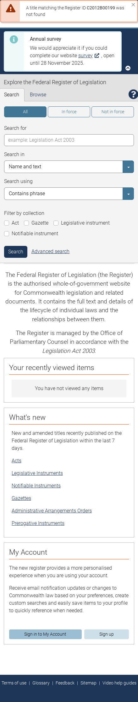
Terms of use (14, 682)
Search (15, 252)
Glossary (41, 682)
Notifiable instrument (35, 234)
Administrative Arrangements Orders (52, 511)
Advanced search (50, 251)
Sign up (106, 634)
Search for (15, 128)
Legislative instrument (85, 223)
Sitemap (88, 682)
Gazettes (21, 498)
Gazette (39, 223)
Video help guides (119, 682)
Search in (14, 154)
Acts (16, 461)
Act (15, 223)
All (25, 111)
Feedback (65, 682)
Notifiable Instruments (36, 486)
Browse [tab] (38, 95)
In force (69, 111)
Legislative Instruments (37, 473)
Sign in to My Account (45, 634)
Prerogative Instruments (38, 523)
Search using (18, 181)
